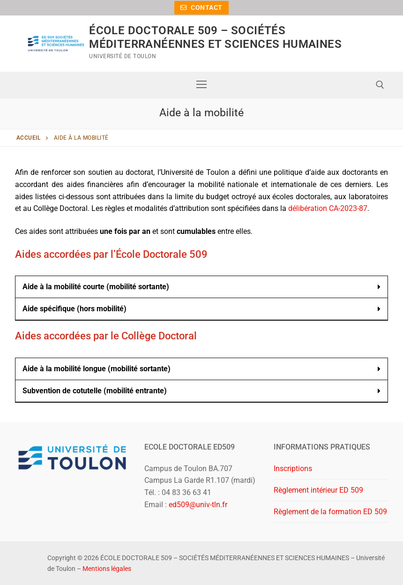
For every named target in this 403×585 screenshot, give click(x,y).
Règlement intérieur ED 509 (318, 490)
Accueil (28, 138)
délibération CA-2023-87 (327, 208)
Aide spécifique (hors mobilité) (74, 308)
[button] (201, 287)
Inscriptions (293, 468)
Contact (201, 7)
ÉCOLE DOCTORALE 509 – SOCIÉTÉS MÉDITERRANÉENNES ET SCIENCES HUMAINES (215, 37)
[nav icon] (201, 85)
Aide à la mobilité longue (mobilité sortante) (96, 368)
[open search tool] (380, 85)
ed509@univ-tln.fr (198, 504)
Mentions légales (106, 568)
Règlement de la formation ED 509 (330, 511)
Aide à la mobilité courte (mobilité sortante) (95, 286)
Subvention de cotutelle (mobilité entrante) (94, 390)
